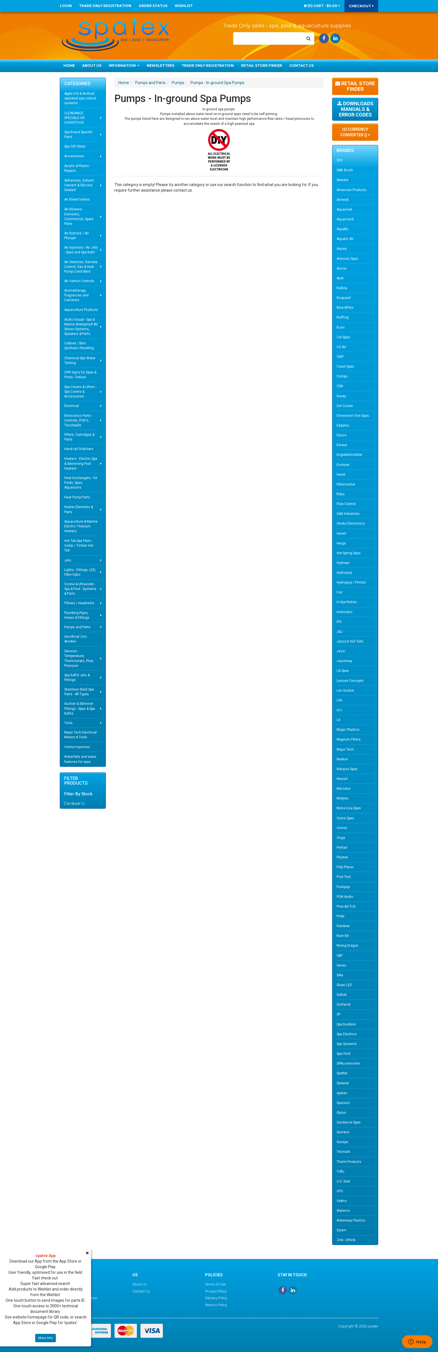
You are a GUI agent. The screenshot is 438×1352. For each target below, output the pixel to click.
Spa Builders (346, 1024)
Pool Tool (344, 877)
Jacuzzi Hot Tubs (350, 641)
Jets (67, 560)
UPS (340, 1191)
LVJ (339, 710)
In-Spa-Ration (347, 602)
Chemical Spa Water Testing (80, 360)
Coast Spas (345, 366)
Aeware (342, 180)
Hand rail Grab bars (78, 449)
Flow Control (346, 504)
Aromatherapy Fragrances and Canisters (76, 295)
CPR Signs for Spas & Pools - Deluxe (80, 374)
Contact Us (301, 65)
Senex (341, 965)
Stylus (341, 1113)
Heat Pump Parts (77, 497)
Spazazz (343, 1103)
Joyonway (344, 661)
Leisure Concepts (350, 681)
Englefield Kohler (349, 455)
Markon (342, 759)
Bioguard (344, 298)
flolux (341, 494)
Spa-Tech (344, 1054)
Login (66, 6)
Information (124, 65)
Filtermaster (346, 484)
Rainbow (343, 926)
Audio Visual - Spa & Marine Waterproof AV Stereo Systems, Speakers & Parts (81, 327)
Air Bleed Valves (77, 199)
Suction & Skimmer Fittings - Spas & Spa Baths (79, 708)
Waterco (343, 1211)
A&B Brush (345, 170)
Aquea (342, 249)
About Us (91, 65)
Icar (339, 592)
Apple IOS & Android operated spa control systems (80, 98)
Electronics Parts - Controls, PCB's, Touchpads (78, 420)
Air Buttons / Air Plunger (76, 235)
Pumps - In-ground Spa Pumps (217, 82)
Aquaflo (342, 229)
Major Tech (345, 749)
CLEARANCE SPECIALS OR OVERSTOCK (74, 118)
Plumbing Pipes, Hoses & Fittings (76, 615)
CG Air (341, 347)
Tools (68, 723)
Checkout (361, 6)
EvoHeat (343, 465)
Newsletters (160, 65)
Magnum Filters (349, 739)
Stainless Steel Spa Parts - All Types (79, 691)
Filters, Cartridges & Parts (79, 437)
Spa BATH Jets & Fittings (77, 677)
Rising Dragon (347, 946)
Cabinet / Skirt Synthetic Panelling (79, 345)
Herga (341, 543)
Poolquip (343, 887)
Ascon (342, 268)
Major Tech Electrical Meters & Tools (80, 734)
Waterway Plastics (351, 1220)
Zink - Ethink (346, 1240)
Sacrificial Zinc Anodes (75, 639)
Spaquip (343, 1083)
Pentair (342, 847)
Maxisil (342, 779)
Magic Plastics (348, 730)
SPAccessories (348, 1063)
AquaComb (345, 219)
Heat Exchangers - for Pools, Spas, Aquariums (80, 482)
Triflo (340, 1172)
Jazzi (341, 651)
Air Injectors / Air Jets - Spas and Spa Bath (81, 250)
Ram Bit (343, 936)
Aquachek (344, 209)
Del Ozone (345, 406)
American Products (351, 190)
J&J (339, 632)
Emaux (342, 445)
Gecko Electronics (351, 523)
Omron (342, 828)
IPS (339, 622)
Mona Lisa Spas (349, 808)
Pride (340, 916)
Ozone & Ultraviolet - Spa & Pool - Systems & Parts (80, 589)
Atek (340, 278)
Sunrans (343, 1132)
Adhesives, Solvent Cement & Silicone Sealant (79, 185)
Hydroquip (344, 573)
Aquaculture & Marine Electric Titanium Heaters (80, 526)
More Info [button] (45, 1338)
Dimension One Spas (353, 416)
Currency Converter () (355, 132)
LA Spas (343, 671)
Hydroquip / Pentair (351, 582)
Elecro (341, 435)
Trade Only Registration (105, 6)
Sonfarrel (344, 1004)
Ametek (343, 200)
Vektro (342, 1201)
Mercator (344, 789)
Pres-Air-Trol (346, 906)
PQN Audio (345, 897)
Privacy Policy (216, 1291)
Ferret (341, 475)
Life (339, 700)
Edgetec (343, 425)
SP (339, 1014)
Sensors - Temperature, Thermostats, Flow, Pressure (79, 658)
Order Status (153, 6)
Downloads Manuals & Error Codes (355, 109)
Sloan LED (344, 985)
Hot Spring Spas (349, 553)
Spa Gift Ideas (74, 146)
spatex (342, 1093)
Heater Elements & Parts (78, 509)
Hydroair (343, 563)
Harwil (341, 533)
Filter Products (76, 781)
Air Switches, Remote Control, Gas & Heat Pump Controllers (80, 266)
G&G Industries (348, 514)
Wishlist (184, 6)
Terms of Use (215, 1284)
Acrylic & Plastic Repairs (76, 168)
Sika (340, 975)
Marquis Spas (347, 769)
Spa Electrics (347, 1034)
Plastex (342, 857)
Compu (342, 376)
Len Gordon (345, 690)
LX (339, 720)
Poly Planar (345, 867)
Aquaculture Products (81, 310)
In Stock (76, 804)
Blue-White (345, 308)
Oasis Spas (345, 818)
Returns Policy (216, 1305)
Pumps (178, 82)
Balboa (342, 288)
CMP (340, 357)
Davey (341, 396)
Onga (341, 838)
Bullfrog (343, 317)
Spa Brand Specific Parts (78, 134)
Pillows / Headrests (79, 603)
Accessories (74, 156)
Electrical (71, 406)
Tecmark (343, 1152)
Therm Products (349, 1162)
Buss (341, 327)
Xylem (341, 1230)
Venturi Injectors (77, 747)
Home (69, 65)
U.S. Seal (343, 1181)
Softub (341, 995)
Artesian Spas (347, 259)
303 (339, 160)
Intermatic (345, 612)
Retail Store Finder (261, 65)
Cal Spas (343, 337)
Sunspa (342, 1142)
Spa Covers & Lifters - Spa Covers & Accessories (80, 391)
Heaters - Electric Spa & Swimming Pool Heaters (80, 463)
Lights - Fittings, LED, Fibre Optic (80, 572)
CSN (340, 386)
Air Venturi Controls (79, 281)
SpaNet (342, 1073)
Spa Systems (347, 1044)
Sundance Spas (349, 1122)
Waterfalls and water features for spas (80, 759)
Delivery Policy (216, 1298)
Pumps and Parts (77, 627)
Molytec (343, 798)
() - (322, 6)
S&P (339, 956)
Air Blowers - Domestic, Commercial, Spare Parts (79, 216)
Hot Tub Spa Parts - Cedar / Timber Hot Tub (78, 545)
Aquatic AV (345, 239)
